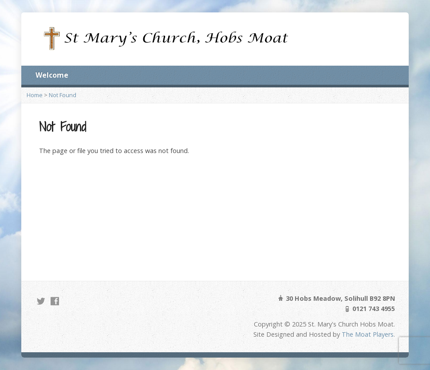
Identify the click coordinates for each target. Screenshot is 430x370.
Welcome (52, 75)
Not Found (62, 95)
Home (35, 95)
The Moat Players (368, 334)
